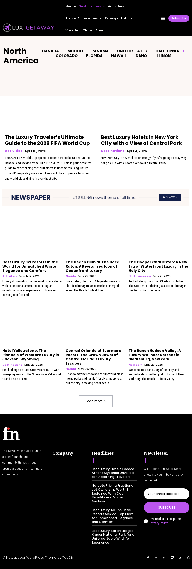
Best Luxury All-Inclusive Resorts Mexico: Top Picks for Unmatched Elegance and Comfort (113, 516)
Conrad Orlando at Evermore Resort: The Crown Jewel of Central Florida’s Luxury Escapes (94, 357)
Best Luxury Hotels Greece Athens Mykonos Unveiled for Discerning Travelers (113, 473)
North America (140, 276)
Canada (50, 51)
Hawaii (118, 56)
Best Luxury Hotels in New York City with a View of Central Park (141, 140)
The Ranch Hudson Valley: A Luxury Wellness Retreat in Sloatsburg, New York (155, 355)
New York (135, 364)
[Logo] (11, 433)
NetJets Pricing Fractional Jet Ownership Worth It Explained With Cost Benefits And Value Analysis (113, 493)
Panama (99, 51)
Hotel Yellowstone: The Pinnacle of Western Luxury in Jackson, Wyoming (30, 355)
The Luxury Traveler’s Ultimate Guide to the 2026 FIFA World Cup (47, 140)
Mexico (74, 51)
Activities (13, 151)
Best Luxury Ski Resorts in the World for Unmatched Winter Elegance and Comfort (30, 266)
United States (131, 51)
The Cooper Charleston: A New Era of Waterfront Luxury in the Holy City (158, 266)
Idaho (140, 56)
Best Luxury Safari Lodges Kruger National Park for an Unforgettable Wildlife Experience (114, 536)
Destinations (112, 151)
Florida (94, 56)
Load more (96, 401)
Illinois (163, 56)
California (166, 51)
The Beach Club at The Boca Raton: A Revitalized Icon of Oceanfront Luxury (93, 266)
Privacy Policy (159, 523)
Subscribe (167, 507)
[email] (167, 493)
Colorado (66, 56)
